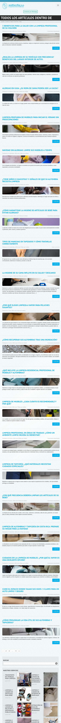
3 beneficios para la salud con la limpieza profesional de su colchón (29, 27)
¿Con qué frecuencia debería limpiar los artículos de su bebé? (30, 496)
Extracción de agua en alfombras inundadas (36, 707)
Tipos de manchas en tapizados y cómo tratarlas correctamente (27, 242)
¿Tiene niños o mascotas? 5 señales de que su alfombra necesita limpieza (30, 180)
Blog (20, 21)
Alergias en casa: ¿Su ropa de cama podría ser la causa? (30, 88)
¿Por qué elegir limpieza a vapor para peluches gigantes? (26, 306)
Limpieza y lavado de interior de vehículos (35, 692)
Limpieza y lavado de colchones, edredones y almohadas (36, 678)
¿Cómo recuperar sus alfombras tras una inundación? (29, 339)
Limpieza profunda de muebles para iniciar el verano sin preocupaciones (30, 118)
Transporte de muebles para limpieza (10, 676)
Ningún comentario (56, 247)
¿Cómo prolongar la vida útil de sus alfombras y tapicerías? (27, 621)
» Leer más (56, 48)
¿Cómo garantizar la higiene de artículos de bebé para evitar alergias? (29, 211)
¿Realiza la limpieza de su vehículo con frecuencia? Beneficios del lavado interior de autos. (28, 58)
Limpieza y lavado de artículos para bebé (9, 692)
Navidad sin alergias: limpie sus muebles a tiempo (27, 150)
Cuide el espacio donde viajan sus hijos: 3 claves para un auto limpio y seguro (30, 590)
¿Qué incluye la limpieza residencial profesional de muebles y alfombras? (28, 371)
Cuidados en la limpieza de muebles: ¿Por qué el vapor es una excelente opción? (30, 558)
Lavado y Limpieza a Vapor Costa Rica (9, 21)
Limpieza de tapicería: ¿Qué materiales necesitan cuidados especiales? (26, 465)
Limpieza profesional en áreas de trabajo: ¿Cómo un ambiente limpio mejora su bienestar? (28, 433)
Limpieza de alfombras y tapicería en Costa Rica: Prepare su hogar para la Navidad (30, 527)
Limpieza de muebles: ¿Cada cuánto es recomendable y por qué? (29, 402)
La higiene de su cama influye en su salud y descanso (29, 273)
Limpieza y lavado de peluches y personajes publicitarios (10, 708)
